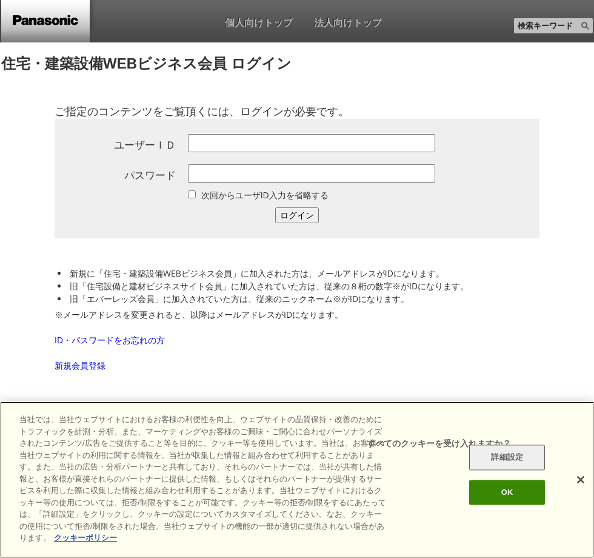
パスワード (150, 175)
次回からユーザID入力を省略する (265, 195)
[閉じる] (580, 479)
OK (507, 492)
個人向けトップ (259, 22)
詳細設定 (507, 457)
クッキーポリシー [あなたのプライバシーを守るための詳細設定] (85, 537)
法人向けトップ (348, 22)
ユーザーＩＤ (145, 145)
